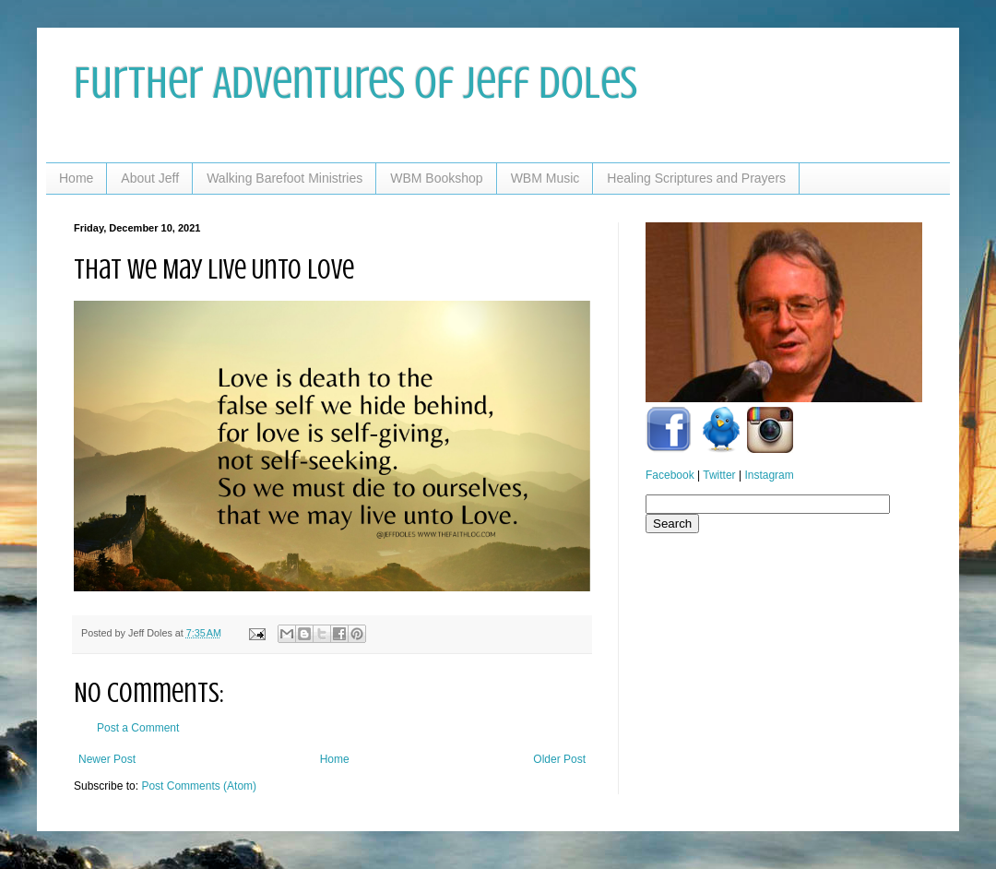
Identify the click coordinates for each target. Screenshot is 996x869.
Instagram (768, 475)
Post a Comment (138, 727)
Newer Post (107, 759)
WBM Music (545, 178)
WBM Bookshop (436, 178)
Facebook (670, 475)
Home (76, 178)
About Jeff (150, 178)
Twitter (719, 475)
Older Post (559, 759)
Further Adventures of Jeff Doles (355, 83)
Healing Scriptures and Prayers (696, 178)
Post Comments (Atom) (198, 786)
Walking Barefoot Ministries (284, 178)
